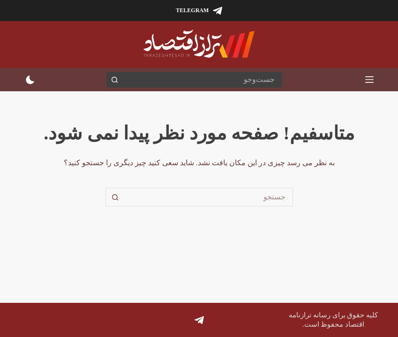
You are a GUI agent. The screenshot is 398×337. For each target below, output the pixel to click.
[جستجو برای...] (202, 80)
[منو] (369, 79)
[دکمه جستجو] (114, 80)
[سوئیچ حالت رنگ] (30, 80)
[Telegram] (199, 10)
